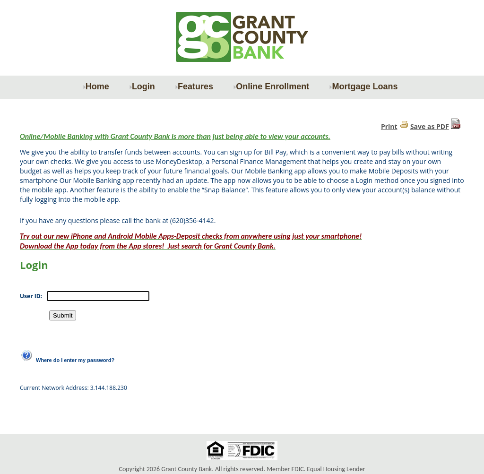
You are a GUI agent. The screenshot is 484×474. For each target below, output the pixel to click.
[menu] (241, 86)
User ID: (31, 296)
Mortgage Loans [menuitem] (363, 86)
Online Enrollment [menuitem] (271, 86)
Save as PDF (429, 126)
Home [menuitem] (96, 86)
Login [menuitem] (142, 86)
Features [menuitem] (194, 86)
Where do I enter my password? (75, 360)
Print (389, 126)
